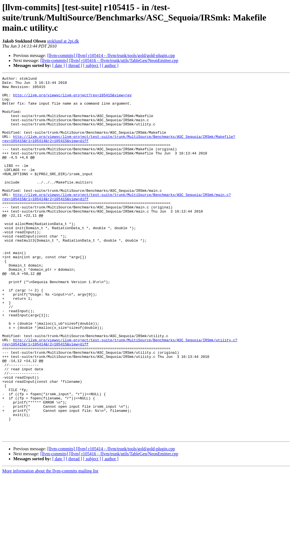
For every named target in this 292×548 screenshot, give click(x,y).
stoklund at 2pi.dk (63, 41)
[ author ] (110, 65)
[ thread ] (74, 65)
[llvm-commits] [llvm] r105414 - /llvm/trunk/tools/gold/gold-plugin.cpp (111, 55)
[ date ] (58, 65)
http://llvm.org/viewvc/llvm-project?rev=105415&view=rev (72, 99)
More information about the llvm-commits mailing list (50, 543)
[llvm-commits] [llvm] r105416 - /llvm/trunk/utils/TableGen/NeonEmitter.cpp (109, 60)
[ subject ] (92, 65)
